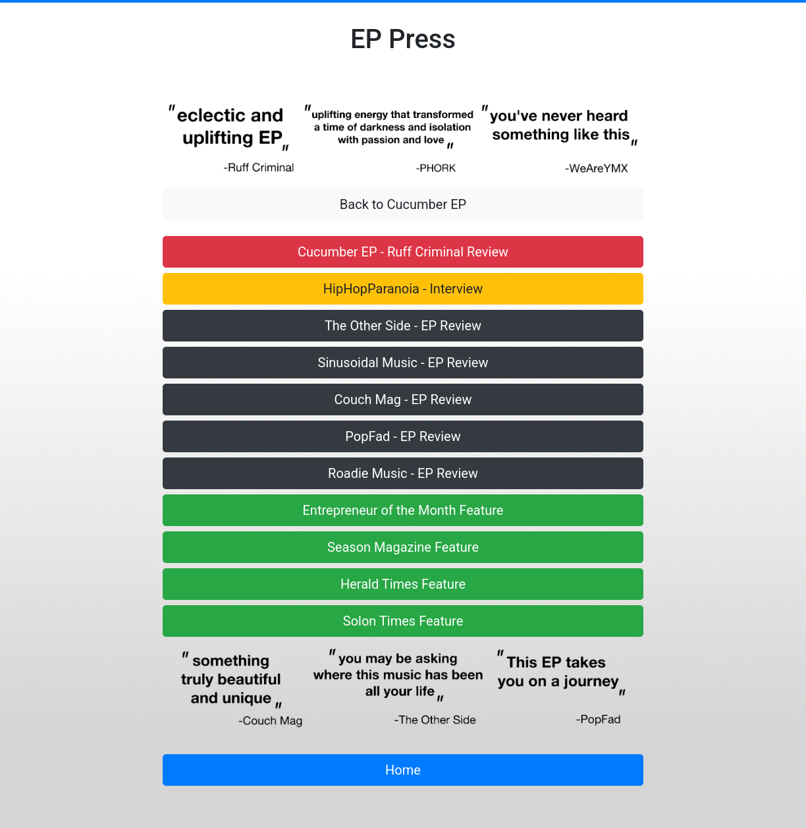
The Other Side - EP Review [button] (403, 326)
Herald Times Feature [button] (403, 584)
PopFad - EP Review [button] (402, 436)
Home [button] (403, 770)
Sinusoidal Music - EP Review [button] (403, 362)
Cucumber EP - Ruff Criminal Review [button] (403, 252)
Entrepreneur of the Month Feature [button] (403, 510)
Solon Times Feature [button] (403, 621)
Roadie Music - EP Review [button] (403, 473)
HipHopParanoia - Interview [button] (403, 289)
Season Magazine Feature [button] (403, 547)
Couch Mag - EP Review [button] (403, 399)
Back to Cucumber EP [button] (403, 204)
